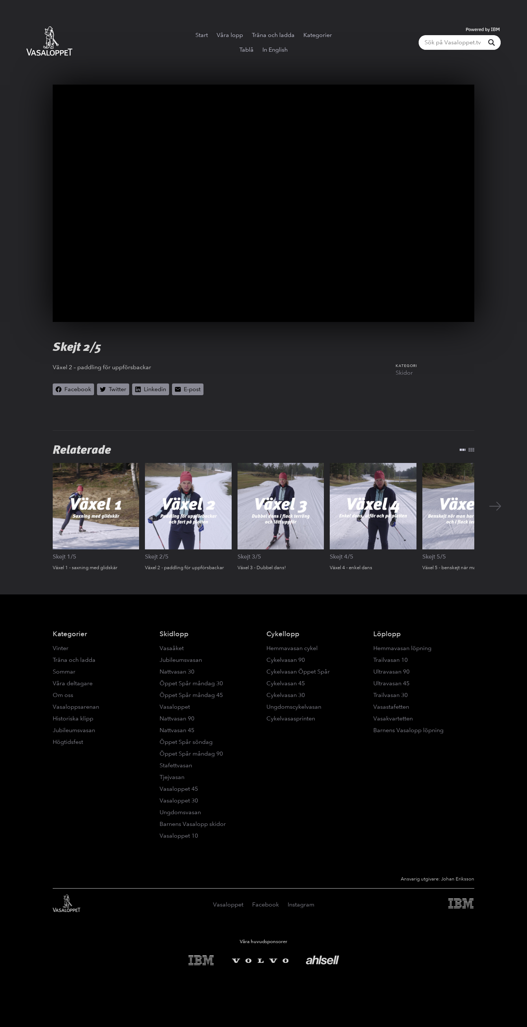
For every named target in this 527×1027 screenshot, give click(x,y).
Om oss (63, 695)
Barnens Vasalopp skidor (193, 823)
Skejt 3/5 (249, 556)
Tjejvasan (172, 777)
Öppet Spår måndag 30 (191, 683)
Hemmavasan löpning (402, 648)
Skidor (404, 372)
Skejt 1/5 (64, 556)
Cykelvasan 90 (285, 659)
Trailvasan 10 (390, 659)
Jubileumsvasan (74, 730)
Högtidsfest (68, 741)
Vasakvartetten (393, 718)
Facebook (265, 904)
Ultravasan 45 (391, 683)
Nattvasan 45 (177, 730)
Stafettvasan (176, 765)
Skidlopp (174, 634)
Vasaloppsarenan (76, 706)
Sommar (64, 671)
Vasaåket (172, 648)
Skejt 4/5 (342, 556)
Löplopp (387, 634)
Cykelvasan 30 (285, 695)
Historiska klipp (73, 718)
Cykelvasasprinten (290, 718)
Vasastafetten (391, 706)
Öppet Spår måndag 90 (191, 753)
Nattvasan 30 (177, 671)
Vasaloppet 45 (179, 788)
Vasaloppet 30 (179, 800)
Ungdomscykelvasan (293, 706)
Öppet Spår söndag (186, 741)
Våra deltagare (73, 683)
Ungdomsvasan (180, 812)
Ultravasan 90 (391, 671)
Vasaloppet (175, 706)
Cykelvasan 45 (285, 683)
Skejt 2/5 (157, 556)
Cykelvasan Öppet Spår (298, 671)
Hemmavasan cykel (292, 648)
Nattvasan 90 (177, 718)
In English (275, 49)
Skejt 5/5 (434, 556)
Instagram (301, 904)
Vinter (60, 648)
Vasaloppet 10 (179, 835)
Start (201, 34)
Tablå (246, 49)
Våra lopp (230, 34)
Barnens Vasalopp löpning (408, 730)
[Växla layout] (467, 450)
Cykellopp (282, 634)
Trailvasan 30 (390, 695)
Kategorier (317, 34)
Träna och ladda (273, 34)
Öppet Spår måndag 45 (191, 695)
